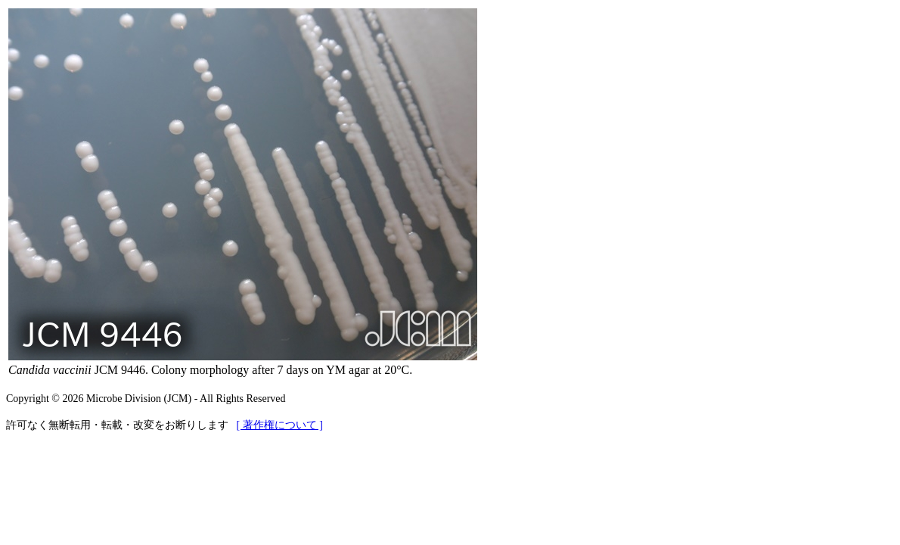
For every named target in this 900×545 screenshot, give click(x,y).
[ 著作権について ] (280, 425)
